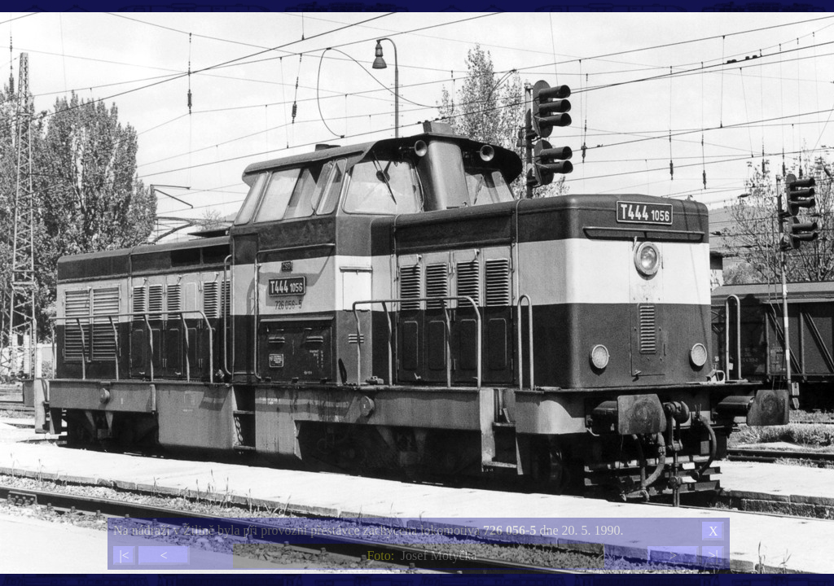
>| (713, 555)
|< (124, 555)
